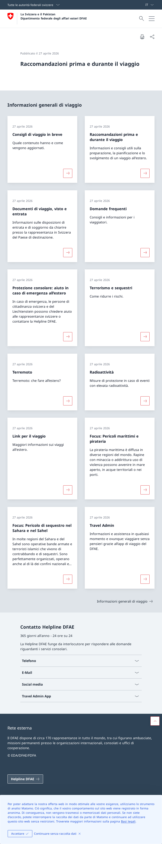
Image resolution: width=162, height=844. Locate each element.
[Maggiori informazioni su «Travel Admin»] (145, 579)
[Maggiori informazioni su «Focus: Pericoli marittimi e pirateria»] (145, 489)
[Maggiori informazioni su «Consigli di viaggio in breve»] (67, 173)
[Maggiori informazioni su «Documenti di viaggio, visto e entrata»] (67, 252)
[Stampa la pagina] (142, 36)
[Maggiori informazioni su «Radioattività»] (145, 400)
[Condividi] (152, 36)
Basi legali (128, 821)
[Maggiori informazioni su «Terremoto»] (67, 400)
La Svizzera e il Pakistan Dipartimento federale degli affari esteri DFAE (54, 16)
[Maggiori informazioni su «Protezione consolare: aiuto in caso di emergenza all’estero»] (67, 336)
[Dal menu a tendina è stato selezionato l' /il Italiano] (149, 5)
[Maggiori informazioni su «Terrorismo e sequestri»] (145, 336)
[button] (155, 721)
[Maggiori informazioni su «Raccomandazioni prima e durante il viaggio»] (145, 173)
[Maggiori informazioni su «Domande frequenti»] (145, 252)
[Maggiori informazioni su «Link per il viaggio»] (67, 489)
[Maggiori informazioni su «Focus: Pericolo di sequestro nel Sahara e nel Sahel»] (67, 579)
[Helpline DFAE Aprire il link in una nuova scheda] (25, 779)
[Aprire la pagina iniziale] (47, 18)
